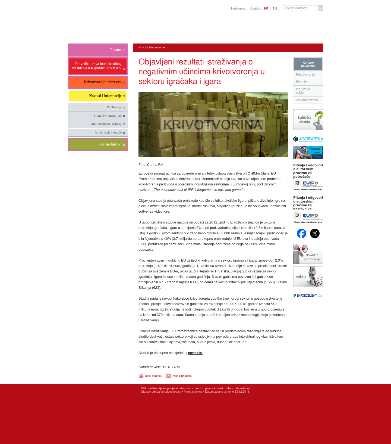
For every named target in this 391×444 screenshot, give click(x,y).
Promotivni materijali (108, 115)
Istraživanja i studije (108, 132)
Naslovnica (238, 8)
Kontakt (255, 8)
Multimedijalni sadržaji (106, 124)
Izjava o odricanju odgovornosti (161, 391)
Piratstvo (302, 81)
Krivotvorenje (305, 74)
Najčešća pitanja (308, 119)
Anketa (308, 276)
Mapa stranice (193, 391)
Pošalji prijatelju (182, 375)
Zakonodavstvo (307, 100)
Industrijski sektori (303, 91)
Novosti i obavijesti (308, 253)
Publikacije (114, 107)
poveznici (195, 353)
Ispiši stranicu (153, 375)
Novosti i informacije (151, 47)
